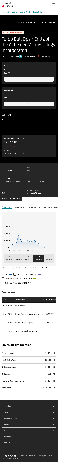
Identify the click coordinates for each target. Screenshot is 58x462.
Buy (29, 104)
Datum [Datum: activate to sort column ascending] (6, 300)
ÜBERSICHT (7, 207)
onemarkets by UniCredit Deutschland (14, 12)
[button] (9, 258)
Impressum (24, 456)
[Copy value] (21, 56)
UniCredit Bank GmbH (13, 458)
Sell (29, 79)
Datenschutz (33, 456)
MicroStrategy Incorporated (14, 138)
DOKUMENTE (34, 207)
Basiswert (20, 207)
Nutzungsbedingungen (45, 456)
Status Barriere (45, 56)
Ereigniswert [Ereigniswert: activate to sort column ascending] (20, 300)
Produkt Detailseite (35, 12)
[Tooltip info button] (9, 179)
